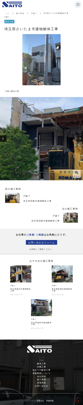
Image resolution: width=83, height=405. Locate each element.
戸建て (34, 13)
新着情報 (41, 382)
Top (7, 13)
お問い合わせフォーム (41, 242)
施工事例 (20, 13)
